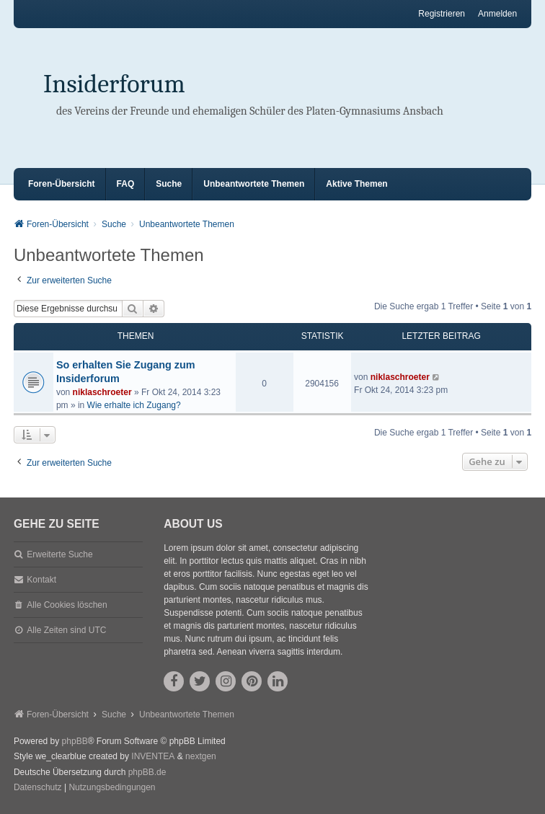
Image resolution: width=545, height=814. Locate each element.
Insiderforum (114, 84)
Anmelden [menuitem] (497, 14)
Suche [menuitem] (169, 184)
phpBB (75, 741)
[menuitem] (38, 788)
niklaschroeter (102, 392)
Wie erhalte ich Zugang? (134, 405)
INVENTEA (152, 756)
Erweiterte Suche (59, 554)
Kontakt (41, 580)
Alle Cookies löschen (67, 605)
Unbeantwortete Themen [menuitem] (253, 184)
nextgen (200, 756)
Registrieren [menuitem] (441, 14)
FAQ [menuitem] (126, 184)
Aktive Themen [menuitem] (356, 184)
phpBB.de (147, 772)
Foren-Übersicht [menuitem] (61, 184)
